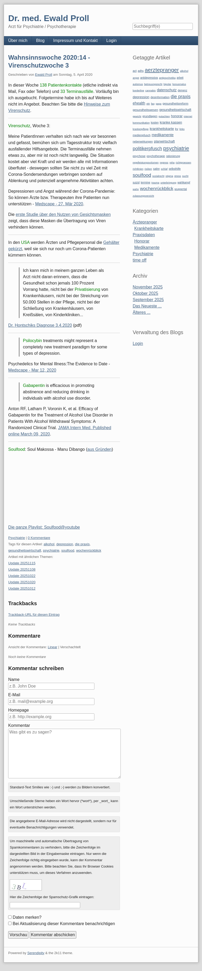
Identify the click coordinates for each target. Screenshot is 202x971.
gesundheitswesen (145, 109)
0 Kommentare (39, 538)
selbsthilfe (175, 168)
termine (145, 182)
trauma (155, 182)
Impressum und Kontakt (75, 40)
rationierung (173, 156)
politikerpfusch (147, 148)
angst (136, 77)
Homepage (18, 710)
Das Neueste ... (147, 306)
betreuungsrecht (153, 84)
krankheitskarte (162, 129)
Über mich (17, 40)
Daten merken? (27, 917)
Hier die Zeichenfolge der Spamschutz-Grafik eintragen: (52, 897)
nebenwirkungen (143, 141)
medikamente (163, 135)
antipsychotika (167, 77)
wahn (136, 189)
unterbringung (168, 182)
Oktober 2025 (145, 293)
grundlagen (149, 116)
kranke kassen (171, 122)
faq (153, 103)
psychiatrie (51, 550)
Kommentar (19, 725)
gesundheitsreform (175, 103)
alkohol (49, 544)
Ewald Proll (43, 75)
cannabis (150, 90)
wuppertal (180, 189)
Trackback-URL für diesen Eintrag (33, 615)
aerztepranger (162, 70)
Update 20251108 (21, 569)
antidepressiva (149, 77)
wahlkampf (184, 182)
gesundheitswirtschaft (24, 550)
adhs (141, 70)
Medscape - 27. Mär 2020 (59, 204)
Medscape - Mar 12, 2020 (32, 370)
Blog (40, 40)
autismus (138, 84)
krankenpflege (140, 128)
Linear (52, 647)
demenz (182, 90)
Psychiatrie (16, 538)
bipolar (167, 84)
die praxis (82, 544)
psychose (139, 156)
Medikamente (146, 247)
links (182, 128)
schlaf (164, 168)
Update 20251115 (21, 563)
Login (111, 40)
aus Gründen (99, 449)
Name (13, 679)
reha (171, 162)
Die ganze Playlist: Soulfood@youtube (44, 527)
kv (176, 129)
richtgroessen (183, 162)
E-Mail (14, 695)
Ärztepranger (145, 222)
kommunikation (141, 122)
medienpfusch (141, 135)
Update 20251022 (21, 576)
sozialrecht (158, 175)
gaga (158, 103)
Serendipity (35, 953)
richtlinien (138, 168)
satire (156, 168)
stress (177, 175)
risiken (148, 168)
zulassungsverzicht (143, 195)
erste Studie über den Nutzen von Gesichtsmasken (63, 214)
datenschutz (166, 90)
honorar (177, 116)
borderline (138, 90)
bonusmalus (179, 84)
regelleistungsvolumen (146, 162)
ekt (148, 103)
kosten (155, 122)
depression (64, 544)
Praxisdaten (144, 235)
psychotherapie (156, 156)
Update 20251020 (21, 582)
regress (164, 162)
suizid (136, 182)
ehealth (139, 103)
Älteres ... (141, 312)
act (135, 70)
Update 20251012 (21, 588)
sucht (185, 175)
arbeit (180, 77)
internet (188, 116)
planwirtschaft (164, 141)
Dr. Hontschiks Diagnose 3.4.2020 (40, 325)
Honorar (141, 241)
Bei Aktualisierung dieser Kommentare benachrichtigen (64, 923)
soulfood (67, 550)
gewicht (137, 116)
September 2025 (148, 299)
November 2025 (148, 287)
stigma (169, 175)
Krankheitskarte (148, 228)
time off (139, 260)
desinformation (159, 97)
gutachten (164, 116)
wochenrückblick (88, 550)
